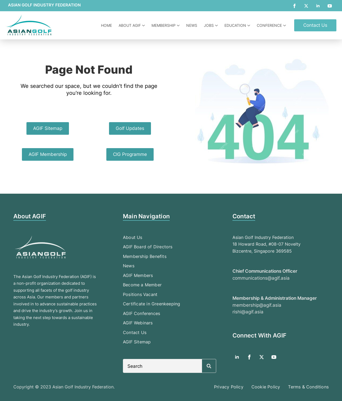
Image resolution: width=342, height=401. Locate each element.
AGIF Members (138, 275)
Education (235, 25)
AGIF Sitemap (137, 341)
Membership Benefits (144, 256)
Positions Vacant (140, 294)
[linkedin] (318, 6)
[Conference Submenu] (285, 25)
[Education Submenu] (249, 25)
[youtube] (329, 6)
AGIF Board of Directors (148, 246)
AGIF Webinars (138, 322)
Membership (163, 25)
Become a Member (142, 284)
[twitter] (306, 6)
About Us (132, 237)
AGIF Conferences (141, 313)
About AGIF (130, 25)
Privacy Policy (228, 386)
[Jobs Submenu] (217, 25)
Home (106, 25)
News (191, 25)
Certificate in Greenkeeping (151, 303)
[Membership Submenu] (179, 25)
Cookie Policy (265, 386)
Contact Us (134, 332)
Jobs (209, 25)
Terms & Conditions (308, 386)
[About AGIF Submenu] (144, 25)
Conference (269, 25)
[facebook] (294, 6)
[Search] (209, 366)
